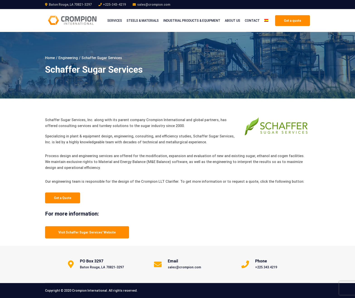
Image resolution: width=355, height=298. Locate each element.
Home (50, 58)
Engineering (68, 58)
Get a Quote (62, 198)
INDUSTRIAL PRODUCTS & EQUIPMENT (191, 20)
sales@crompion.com (153, 4)
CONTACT (252, 20)
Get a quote (292, 20)
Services (114, 20)
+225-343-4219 (114, 4)
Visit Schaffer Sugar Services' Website (87, 232)
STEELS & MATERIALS (143, 20)
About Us (232, 20)
